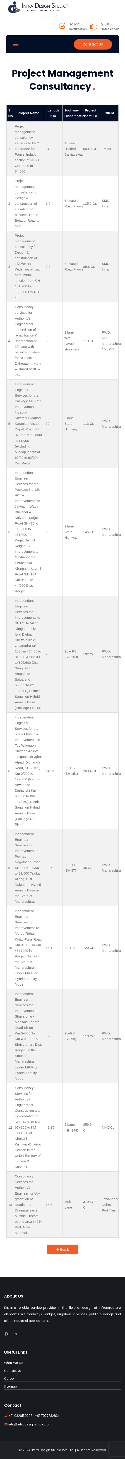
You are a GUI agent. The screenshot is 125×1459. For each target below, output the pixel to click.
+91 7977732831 (43, 1414)
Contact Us (91, 43)
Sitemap (10, 1385)
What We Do (13, 1362)
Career (9, 1377)
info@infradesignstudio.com (29, 1422)
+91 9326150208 (20, 1414)
